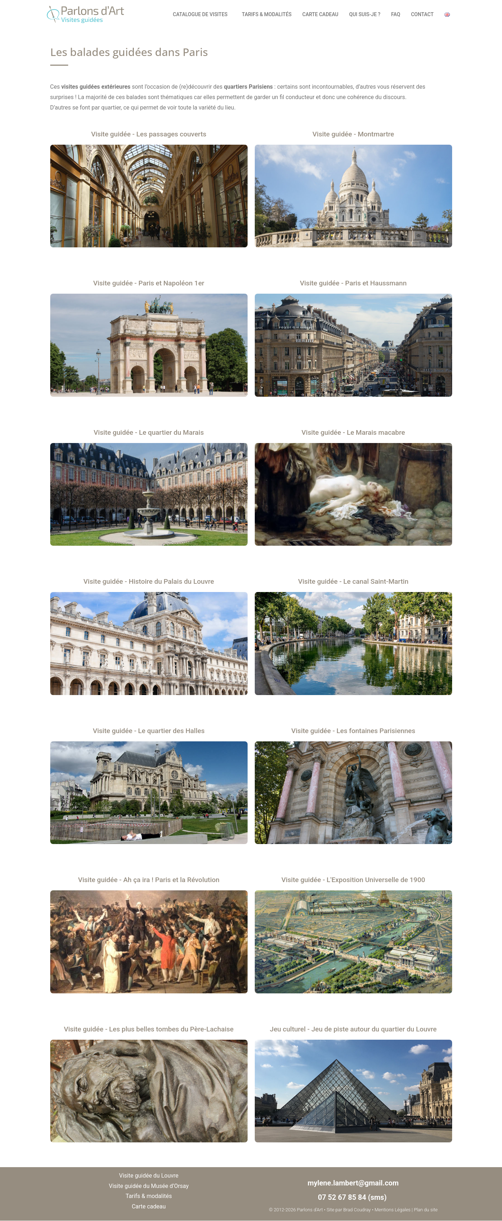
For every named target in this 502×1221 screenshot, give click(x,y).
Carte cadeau (320, 14)
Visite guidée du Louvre (148, 1175)
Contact (422, 14)
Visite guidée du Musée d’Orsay (148, 1186)
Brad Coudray (357, 1209)
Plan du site (425, 1209)
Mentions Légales (392, 1209)
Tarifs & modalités (266, 14)
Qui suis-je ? (364, 14)
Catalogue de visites (202, 14)
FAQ (395, 14)
